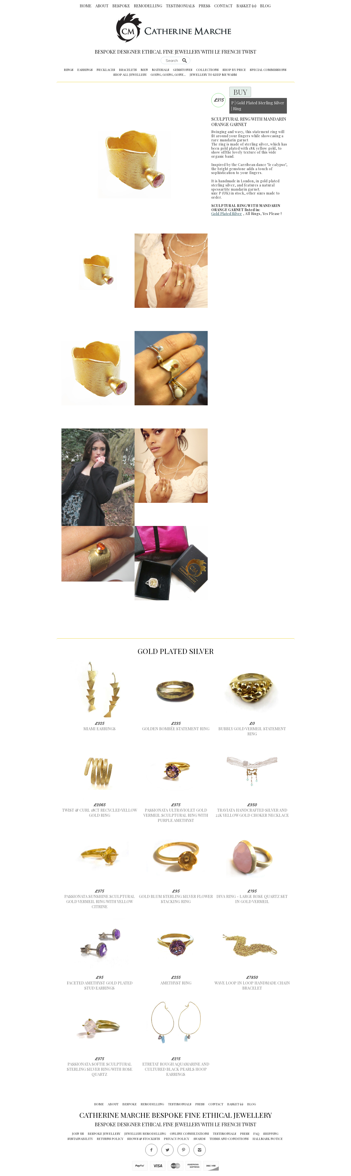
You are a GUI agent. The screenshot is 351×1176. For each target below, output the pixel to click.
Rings (68, 70)
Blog (265, 5)
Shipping (270, 1133)
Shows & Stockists (143, 1139)
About (101, 5)
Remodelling (148, 5)
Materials (160, 70)
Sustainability (80, 1139)
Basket (246, 5)
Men (144, 70)
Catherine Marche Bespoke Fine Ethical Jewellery (175, 1114)
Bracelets (128, 70)
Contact (223, 5)
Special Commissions (268, 70)
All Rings (252, 213)
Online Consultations (189, 1133)
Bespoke (121, 5)
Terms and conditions (229, 1139)
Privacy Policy (176, 1139)
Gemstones (182, 70)
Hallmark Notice (268, 1139)
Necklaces (106, 70)
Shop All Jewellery (130, 74)
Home (85, 5)
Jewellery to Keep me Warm (213, 74)
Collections (207, 70)
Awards (199, 1139)
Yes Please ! (272, 213)
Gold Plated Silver (226, 213)
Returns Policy (110, 1139)
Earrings (85, 70)
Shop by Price (234, 70)
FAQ (256, 1133)
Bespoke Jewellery (104, 1133)
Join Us (78, 1133)
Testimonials (180, 5)
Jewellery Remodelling (145, 1133)
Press (204, 5)
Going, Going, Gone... (168, 74)
